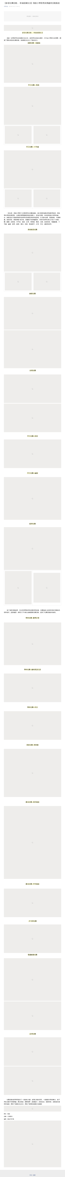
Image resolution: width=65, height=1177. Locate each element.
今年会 (6, 6)
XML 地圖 (32, 1175)
